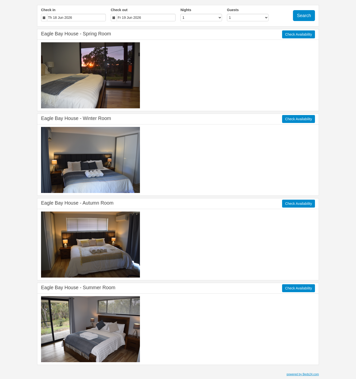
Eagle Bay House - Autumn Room (77, 203)
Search (304, 15)
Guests (233, 10)
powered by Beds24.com (303, 374)
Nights (185, 10)
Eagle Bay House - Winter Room (76, 118)
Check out (119, 10)
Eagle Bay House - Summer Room (78, 287)
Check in (48, 10)
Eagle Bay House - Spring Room (76, 33)
